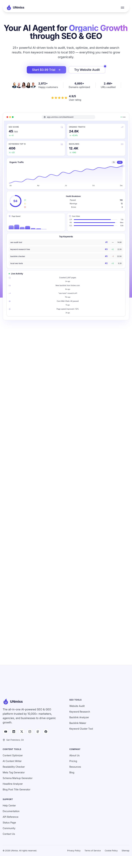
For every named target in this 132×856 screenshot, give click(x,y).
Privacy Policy (73, 850)
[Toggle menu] (122, 7)
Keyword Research (79, 711)
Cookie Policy (111, 850)
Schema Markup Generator (17, 778)
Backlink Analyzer (79, 717)
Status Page (9, 822)
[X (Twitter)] (22, 732)
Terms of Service (92, 850)
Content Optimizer (13, 755)
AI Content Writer (12, 761)
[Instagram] (30, 732)
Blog (71, 772)
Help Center (9, 805)
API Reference (10, 816)
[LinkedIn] (14, 732)
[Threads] (38, 732)
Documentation (11, 811)
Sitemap (125, 850)
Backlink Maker (77, 723)
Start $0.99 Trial (46, 69)
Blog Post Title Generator (16, 789)
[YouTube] (6, 732)
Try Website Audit (89, 68)
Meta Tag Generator (14, 772)
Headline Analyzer (13, 783)
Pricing (73, 761)
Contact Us (9, 833)
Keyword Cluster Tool (81, 728)
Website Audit (77, 706)
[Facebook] (46, 732)
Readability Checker (14, 766)
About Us (74, 755)
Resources (75, 766)
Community (9, 828)
